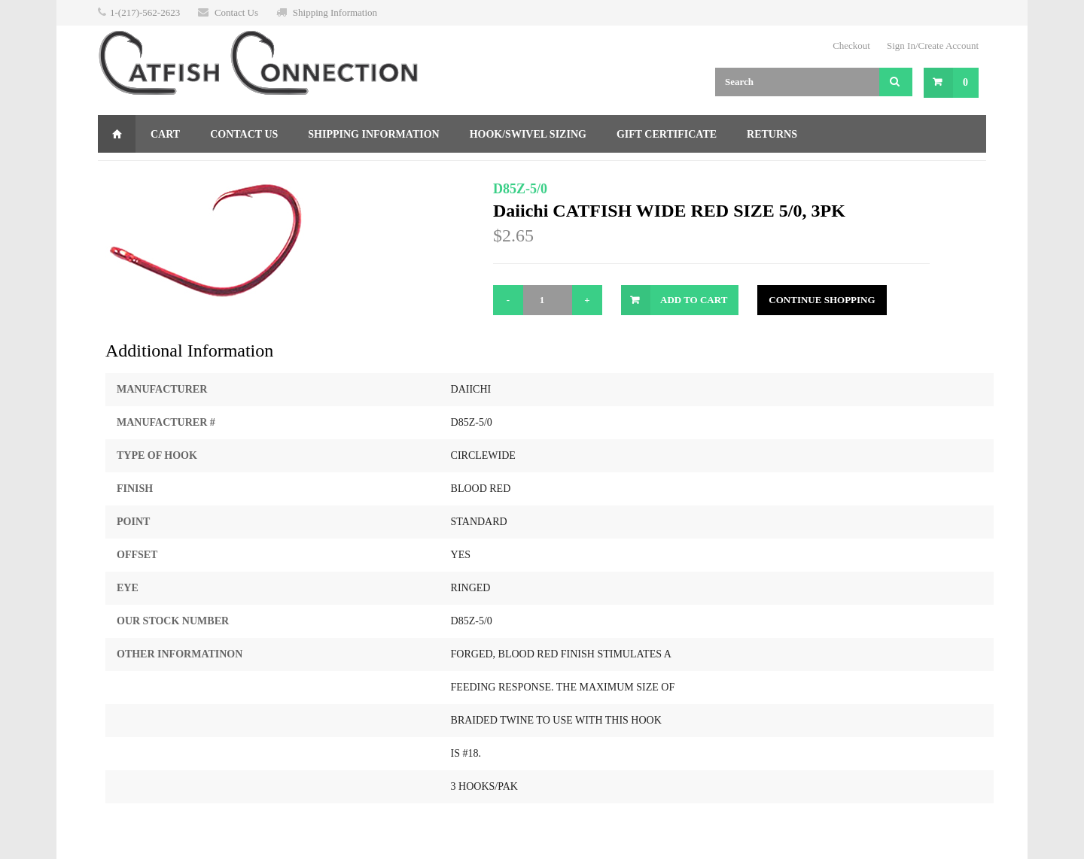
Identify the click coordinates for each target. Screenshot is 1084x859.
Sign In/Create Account (933, 45)
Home (117, 134)
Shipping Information (335, 12)
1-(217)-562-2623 (145, 12)
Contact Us (236, 12)
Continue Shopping (822, 299)
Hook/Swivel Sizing (528, 134)
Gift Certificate (667, 134)
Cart (165, 134)
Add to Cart (693, 299)
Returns (772, 134)
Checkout (851, 45)
